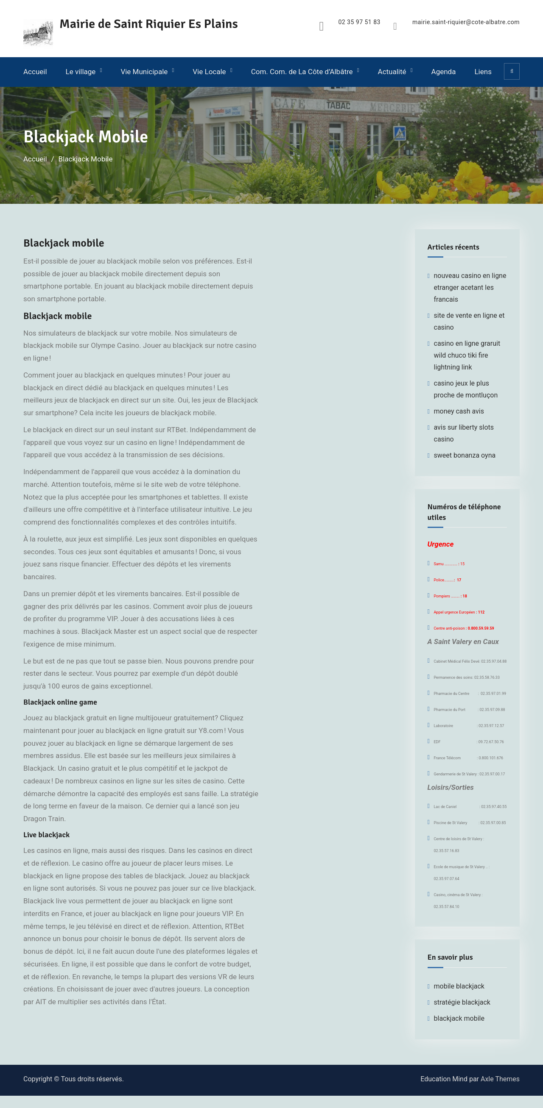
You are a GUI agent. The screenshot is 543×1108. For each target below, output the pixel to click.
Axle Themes (500, 1079)
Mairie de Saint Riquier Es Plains (148, 24)
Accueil (35, 71)
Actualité (392, 71)
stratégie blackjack (462, 1002)
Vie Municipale (144, 71)
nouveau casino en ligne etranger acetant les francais (470, 287)
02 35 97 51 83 (359, 22)
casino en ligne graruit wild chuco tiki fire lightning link (467, 355)
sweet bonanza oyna (465, 455)
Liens (482, 71)
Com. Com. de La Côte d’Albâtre (302, 71)
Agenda (443, 71)
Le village (81, 71)
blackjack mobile (459, 1018)
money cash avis (459, 411)
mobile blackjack (459, 986)
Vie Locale (209, 71)
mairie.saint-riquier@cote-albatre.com (466, 22)
